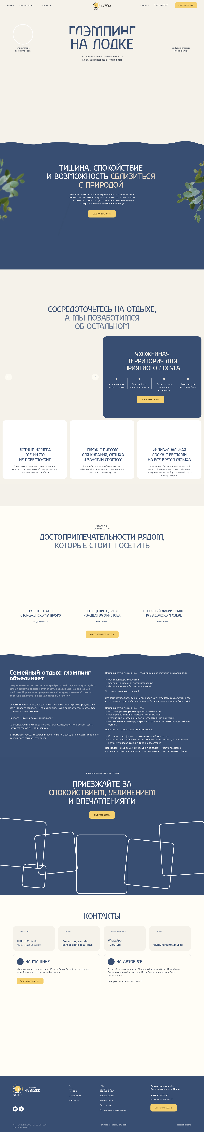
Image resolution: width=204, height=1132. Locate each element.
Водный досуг (107, 1090)
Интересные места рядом (113, 1109)
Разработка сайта (183, 1124)
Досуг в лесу (106, 1105)
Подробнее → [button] (102, 621)
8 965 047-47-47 (133, 981)
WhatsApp (115, 940)
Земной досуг (107, 1095)
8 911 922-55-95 (161, 5)
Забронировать (186, 5)
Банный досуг (107, 1100)
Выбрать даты (102, 815)
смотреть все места (102, 634)
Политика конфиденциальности (113, 1124)
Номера (10, 5)
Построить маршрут (30, 981)
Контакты (144, 5)
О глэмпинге (45, 5)
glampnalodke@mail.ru (168, 944)
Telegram (114, 944)
